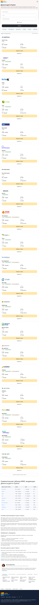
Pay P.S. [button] (3, 504)
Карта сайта (8, 597)
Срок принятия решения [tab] (21, 574)
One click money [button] (4, 502)
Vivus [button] (3, 509)
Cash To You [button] (4, 489)
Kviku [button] (3, 493)
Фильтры (19, 22)
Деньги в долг (15, 588)
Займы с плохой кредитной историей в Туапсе (32, 578)
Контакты (14, 597)
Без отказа (4, 29)
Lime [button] (2, 495)
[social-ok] (19, 597)
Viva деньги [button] (4, 507)
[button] (19, 53)
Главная (2, 588)
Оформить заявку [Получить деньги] (19, 50)
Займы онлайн (8, 588)
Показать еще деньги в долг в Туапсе (19, 474)
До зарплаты (18, 29)
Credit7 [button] (3, 491)
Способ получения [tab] (11, 574)
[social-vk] (17, 597)
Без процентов (11, 29)
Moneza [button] (3, 500)
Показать (19, 25)
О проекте (3, 597)
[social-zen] (21, 597)
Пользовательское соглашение (14, 601)
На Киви (24, 29)
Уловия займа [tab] (30, 574)
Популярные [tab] (4, 574)
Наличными (35, 29)
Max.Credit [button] (4, 498)
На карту (29, 29)
